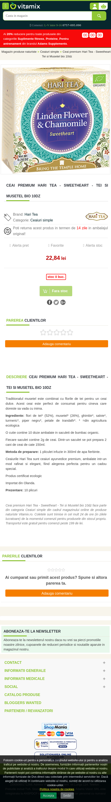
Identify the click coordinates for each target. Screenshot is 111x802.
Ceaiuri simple (49, 51)
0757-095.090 (72, 25)
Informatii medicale (24, 679)
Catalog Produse (22, 695)
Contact (13, 663)
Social (11, 687)
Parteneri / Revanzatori (28, 711)
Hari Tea (31, 214)
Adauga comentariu (56, 344)
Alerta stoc (94, 245)
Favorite (57, 245)
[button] (94, 6)
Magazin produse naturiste (19, 51)
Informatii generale (25, 671)
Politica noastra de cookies (57, 789)
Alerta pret (20, 245)
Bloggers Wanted (22, 703)
